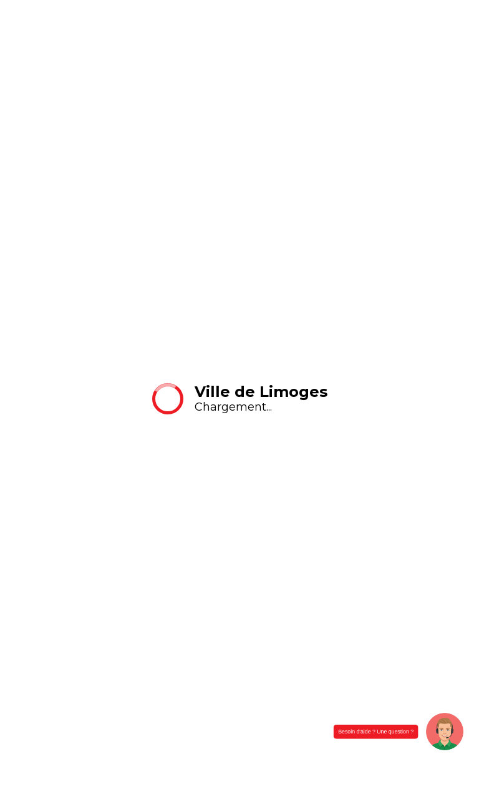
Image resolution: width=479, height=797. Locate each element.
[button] (445, 731)
